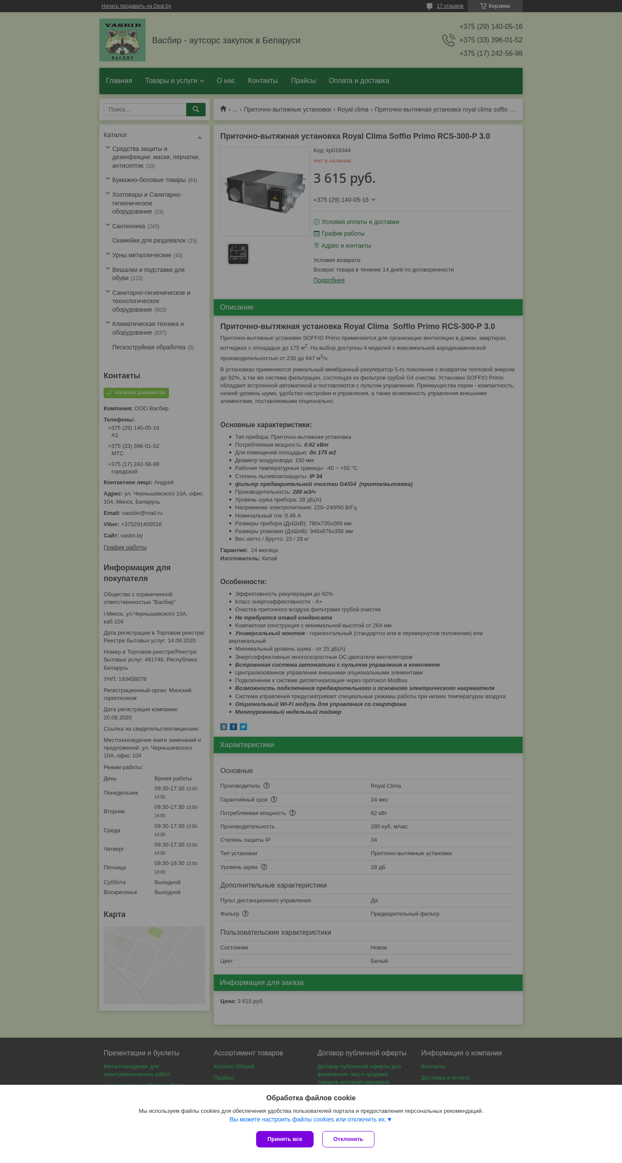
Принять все (284, 1139)
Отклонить (348, 1139)
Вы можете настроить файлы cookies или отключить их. (307, 1119)
